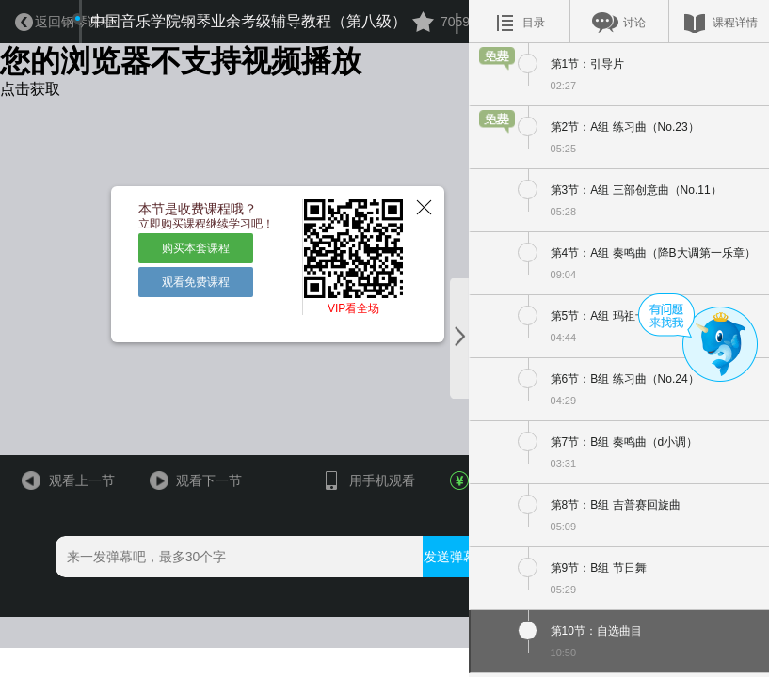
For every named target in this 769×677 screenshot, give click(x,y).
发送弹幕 (428, 613)
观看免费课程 (187, 304)
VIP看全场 (336, 339)
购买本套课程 (187, 271)
